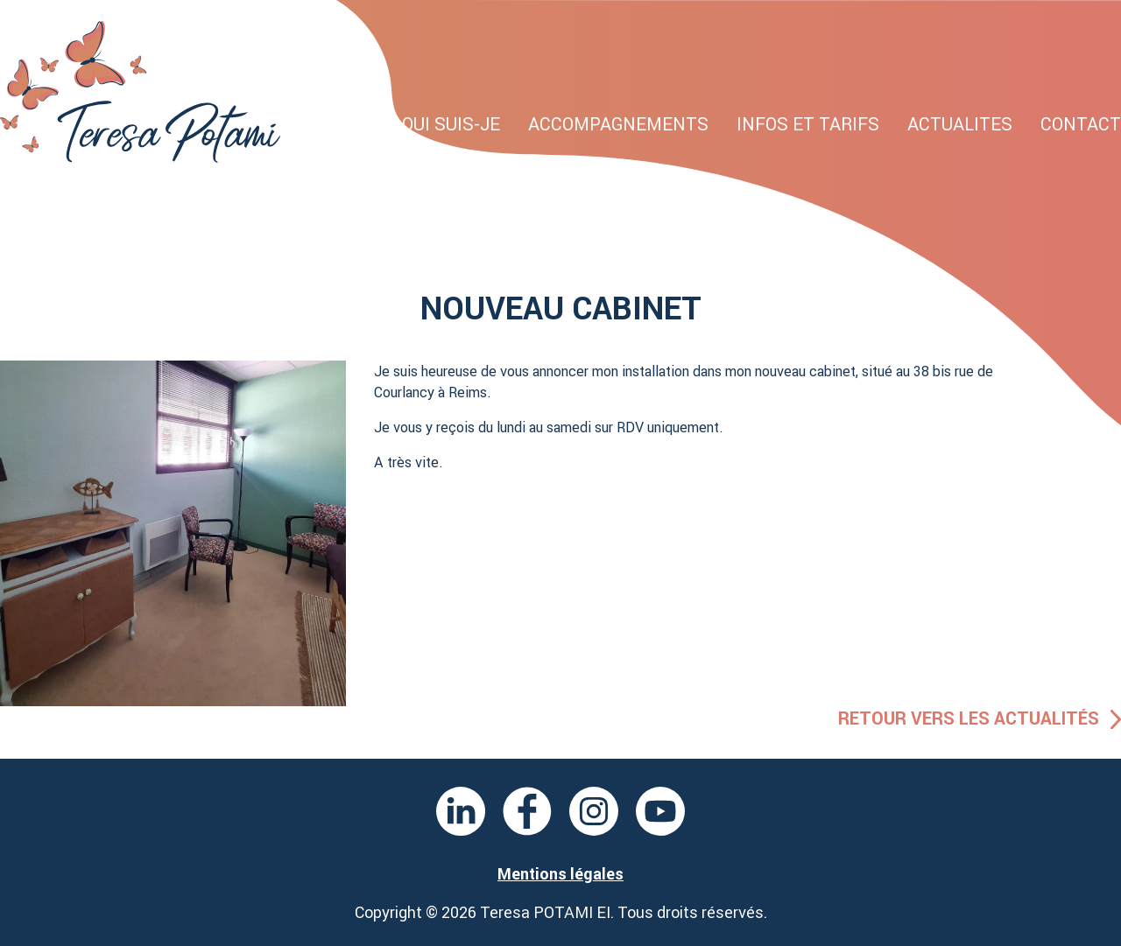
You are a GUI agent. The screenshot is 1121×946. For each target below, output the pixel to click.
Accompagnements (618, 124)
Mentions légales (560, 874)
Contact (1080, 124)
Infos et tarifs (808, 124)
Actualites (959, 124)
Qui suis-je (451, 124)
